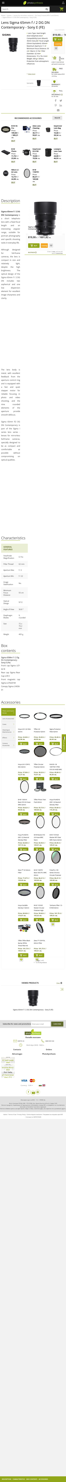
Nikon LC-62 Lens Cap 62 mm (15, 173)
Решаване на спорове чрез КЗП (53, 1114)
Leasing (58, 44)
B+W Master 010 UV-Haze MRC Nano (39, 837)
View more (31, 74)
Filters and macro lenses (8, 712)
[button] (55, 101)
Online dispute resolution (34, 1114)
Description (6, 1479)
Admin (5, 1114)
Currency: (24, 1085)
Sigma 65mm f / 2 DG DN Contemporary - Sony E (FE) (40, 228)
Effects (4, 738)
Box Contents (31, 1479)
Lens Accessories (8, 719)
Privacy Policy (21, 1114)
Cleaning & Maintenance (6, 731)
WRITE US (18, 1041)
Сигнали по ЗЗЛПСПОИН (33, 1117)
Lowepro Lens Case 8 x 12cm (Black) (58, 152)
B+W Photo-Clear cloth (14, 152)
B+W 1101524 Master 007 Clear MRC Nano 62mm (56, 837)
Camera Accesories (6, 744)
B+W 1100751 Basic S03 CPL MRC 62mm (40, 872)
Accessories (43, 1479)
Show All (57, 118)
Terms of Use (12, 1114)
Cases (4, 724)
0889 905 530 (47, 1041)
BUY (13, 141)
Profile (63, 3)
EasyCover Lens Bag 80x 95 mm (58, 129)
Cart (62, 8)
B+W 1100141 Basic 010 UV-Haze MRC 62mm (24, 802)
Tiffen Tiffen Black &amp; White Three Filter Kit (24, 943)
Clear (58, 983)
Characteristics (19, 1479)
